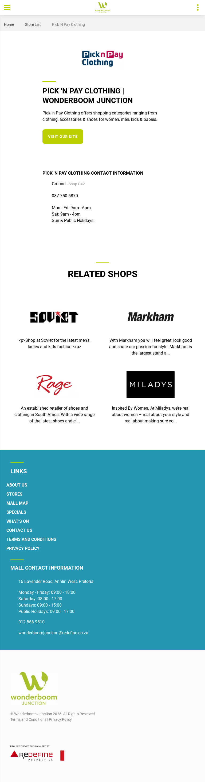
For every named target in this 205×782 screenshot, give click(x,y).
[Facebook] (139, 153)
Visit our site (63, 136)
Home (9, 24)
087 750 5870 (65, 195)
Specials (16, 512)
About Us (16, 485)
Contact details (195, 7)
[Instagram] (149, 153)
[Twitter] (159, 153)
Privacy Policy (23, 548)
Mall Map (17, 503)
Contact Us (19, 530)
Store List (33, 24)
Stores (14, 494)
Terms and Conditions (31, 539)
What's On (17, 521)
